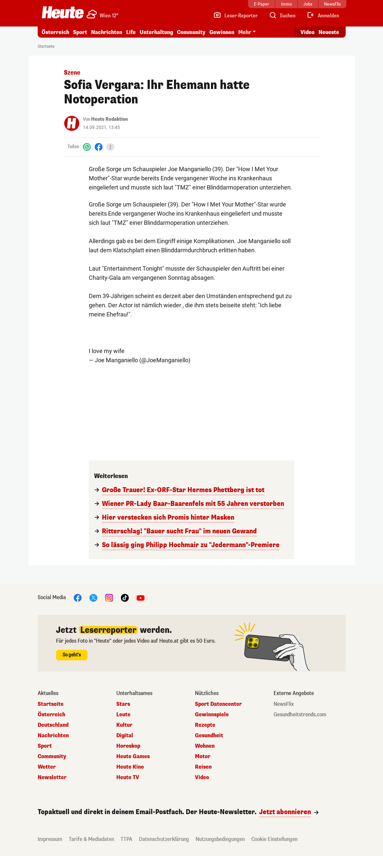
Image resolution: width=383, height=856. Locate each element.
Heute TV (127, 777)
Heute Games (133, 756)
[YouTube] (140, 597)
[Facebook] (99, 147)
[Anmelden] (323, 15)
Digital (124, 735)
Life (131, 32)
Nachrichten (106, 32)
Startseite (46, 46)
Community (191, 32)
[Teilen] (110, 146)
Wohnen (205, 746)
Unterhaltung (156, 32)
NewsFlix (284, 704)
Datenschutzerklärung (164, 839)
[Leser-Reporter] (235, 15)
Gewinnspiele (212, 714)
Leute (123, 714)
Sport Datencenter (218, 704)
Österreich (55, 32)
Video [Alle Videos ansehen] (307, 32)
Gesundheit (209, 735)
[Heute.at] (63, 12)
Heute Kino (130, 767)
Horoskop (128, 746)
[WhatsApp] (87, 147)
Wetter (47, 767)
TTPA (126, 839)
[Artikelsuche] (282, 15)
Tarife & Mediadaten (91, 839)
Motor (202, 756)
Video (202, 777)
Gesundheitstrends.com (300, 714)
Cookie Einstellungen (274, 839)
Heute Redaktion (109, 119)
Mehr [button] (244, 32)
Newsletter (52, 777)
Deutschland (53, 725)
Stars (123, 704)
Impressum (50, 839)
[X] (93, 597)
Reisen (203, 767)
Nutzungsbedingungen (220, 839)
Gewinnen (221, 32)
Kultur (124, 725)
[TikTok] (125, 597)
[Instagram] (109, 597)
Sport (80, 32)
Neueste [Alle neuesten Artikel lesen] (328, 32)
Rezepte (205, 725)
